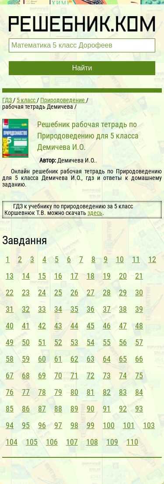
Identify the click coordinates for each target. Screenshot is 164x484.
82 (107, 392)
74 (123, 375)
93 (139, 408)
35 (74, 309)
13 (10, 275)
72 (90, 375)
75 (139, 375)
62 (74, 358)
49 (10, 342)
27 (90, 292)
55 (107, 342)
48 (139, 325)
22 (10, 292)
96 (42, 425)
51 (42, 342)
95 (26, 425)
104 (11, 441)
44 (74, 325)
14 (26, 275)
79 (58, 392)
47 (123, 325)
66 (139, 358)
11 (136, 259)
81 (90, 392)
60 (42, 358)
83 (123, 392)
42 (42, 325)
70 (58, 375)
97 (58, 425)
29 (123, 292)
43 (58, 325)
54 (90, 342)
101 (129, 425)
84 (139, 392)
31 (10, 309)
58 (10, 358)
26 (74, 292)
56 (123, 342)
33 (42, 309)
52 (58, 342)
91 (107, 408)
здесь (94, 212)
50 (26, 342)
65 (123, 358)
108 (92, 441)
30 (139, 292)
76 (10, 392)
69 (42, 375)
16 (58, 275)
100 (109, 425)
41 (26, 325)
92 (123, 408)
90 (90, 408)
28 (107, 292)
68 (26, 375)
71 (74, 375)
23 (26, 292)
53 (74, 342)
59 (26, 358)
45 (90, 325)
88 (58, 408)
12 (152, 259)
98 (74, 425)
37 (107, 309)
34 (58, 309)
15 (42, 275)
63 (90, 358)
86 (26, 408)
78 (42, 392)
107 (72, 441)
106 (52, 441)
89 (74, 408)
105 (32, 441)
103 (149, 425)
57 (139, 342)
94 (10, 425)
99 (90, 425)
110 (132, 441)
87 (42, 408)
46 (107, 325)
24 (42, 292)
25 (58, 292)
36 (90, 309)
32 (26, 309)
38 (123, 309)
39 (139, 309)
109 (112, 441)
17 (74, 275)
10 (120, 259)
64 (107, 358)
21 (139, 275)
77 (26, 392)
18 (90, 275)
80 (74, 392)
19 (107, 275)
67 (10, 375)
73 (107, 375)
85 (10, 408)
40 (10, 325)
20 (123, 275)
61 (58, 358)
